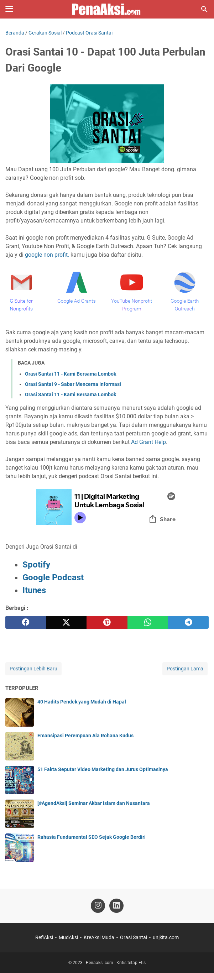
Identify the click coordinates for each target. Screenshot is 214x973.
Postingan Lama (185, 668)
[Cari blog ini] (204, 9)
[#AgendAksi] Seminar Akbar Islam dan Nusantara (93, 803)
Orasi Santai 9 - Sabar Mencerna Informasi (73, 384)
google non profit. (47, 254)
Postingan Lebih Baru (33, 668)
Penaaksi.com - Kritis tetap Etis (116, 962)
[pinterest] (107, 622)
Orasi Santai (133, 937)
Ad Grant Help (148, 442)
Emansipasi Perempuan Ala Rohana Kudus (85, 735)
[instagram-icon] (98, 906)
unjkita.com (166, 937)
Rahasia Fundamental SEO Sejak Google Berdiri (91, 837)
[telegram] (188, 622)
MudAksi (68, 937)
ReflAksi (44, 937)
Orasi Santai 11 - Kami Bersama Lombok (70, 374)
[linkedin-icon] (116, 906)
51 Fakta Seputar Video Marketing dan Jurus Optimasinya (102, 769)
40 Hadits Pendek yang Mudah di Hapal (81, 702)
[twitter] (66, 622)
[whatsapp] (147, 622)
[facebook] (25, 622)
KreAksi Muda (99, 937)
